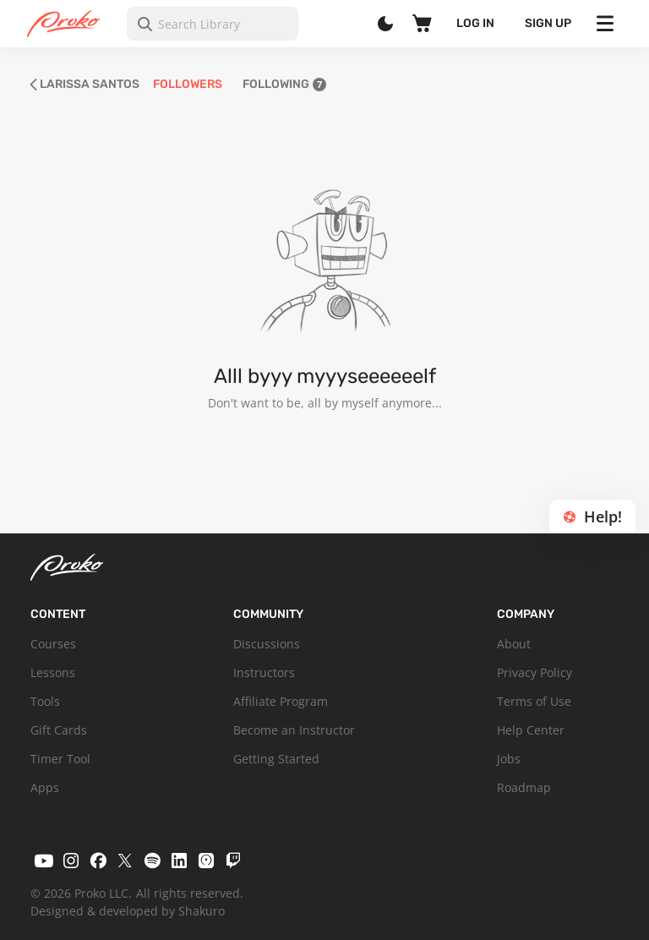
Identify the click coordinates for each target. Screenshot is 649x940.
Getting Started (276, 759)
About (514, 644)
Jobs (509, 759)
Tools (45, 701)
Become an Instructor (294, 730)
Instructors (264, 672)
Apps (44, 787)
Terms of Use (534, 701)
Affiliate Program (280, 701)
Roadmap (524, 787)
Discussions (266, 644)
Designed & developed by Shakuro (127, 911)
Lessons (52, 672)
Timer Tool (60, 759)
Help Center (530, 730)
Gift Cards (58, 730)
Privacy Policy (534, 672)
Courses (53, 644)
